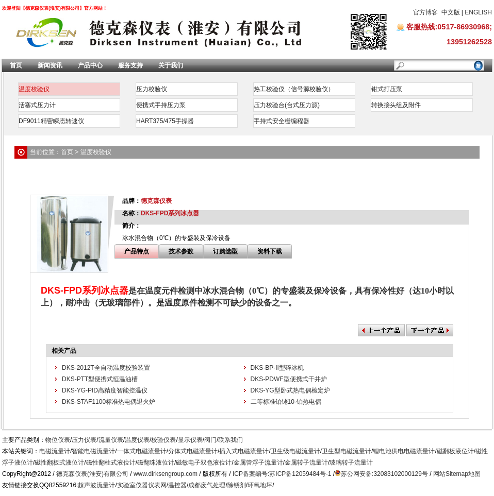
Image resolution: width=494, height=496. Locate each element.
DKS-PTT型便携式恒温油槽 (100, 379)
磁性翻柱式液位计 (111, 462)
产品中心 (90, 65)
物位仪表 (57, 439)
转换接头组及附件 (396, 105)
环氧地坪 (260, 485)
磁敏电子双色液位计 (204, 462)
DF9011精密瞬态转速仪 (51, 121)
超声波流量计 (96, 485)
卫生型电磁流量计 (346, 451)
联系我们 (230, 439)
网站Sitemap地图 (457, 473)
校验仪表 (163, 439)
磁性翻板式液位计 (59, 462)
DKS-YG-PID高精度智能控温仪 (104, 390)
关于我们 (170, 65)
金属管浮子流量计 (258, 462)
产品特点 (136, 251)
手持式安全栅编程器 (281, 121)
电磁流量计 (54, 451)
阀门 (210, 439)
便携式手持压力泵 (161, 105)
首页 (16, 65)
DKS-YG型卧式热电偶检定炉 (290, 390)
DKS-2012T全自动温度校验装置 (106, 367)
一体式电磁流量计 (142, 451)
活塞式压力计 (37, 105)
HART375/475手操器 (165, 121)
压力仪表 (84, 439)
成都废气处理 (206, 485)
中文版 (450, 12)
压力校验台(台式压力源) (287, 105)
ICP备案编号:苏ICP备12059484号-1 (282, 473)
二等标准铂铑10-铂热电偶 (286, 401)
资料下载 (269, 251)
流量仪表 (110, 439)
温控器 (177, 485)
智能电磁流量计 (93, 451)
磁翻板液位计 (455, 451)
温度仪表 (137, 439)
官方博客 (425, 12)
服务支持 (130, 65)
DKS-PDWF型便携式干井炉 (289, 379)
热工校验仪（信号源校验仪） (294, 89)
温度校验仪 (34, 89)
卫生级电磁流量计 (295, 451)
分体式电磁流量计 (193, 451)
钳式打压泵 (386, 89)
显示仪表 (190, 439)
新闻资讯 (50, 65)
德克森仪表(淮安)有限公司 (92, 473)
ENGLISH (478, 12)
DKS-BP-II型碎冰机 (277, 367)
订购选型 (225, 251)
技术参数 (181, 251)
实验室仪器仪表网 (142, 485)
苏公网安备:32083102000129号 (384, 473)
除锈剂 (236, 485)
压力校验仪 (151, 89)
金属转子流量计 (306, 462)
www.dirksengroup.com (165, 473)
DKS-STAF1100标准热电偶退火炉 (108, 401)
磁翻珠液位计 (155, 462)
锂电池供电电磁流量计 (404, 451)
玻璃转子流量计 (351, 462)
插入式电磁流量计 (244, 451)
